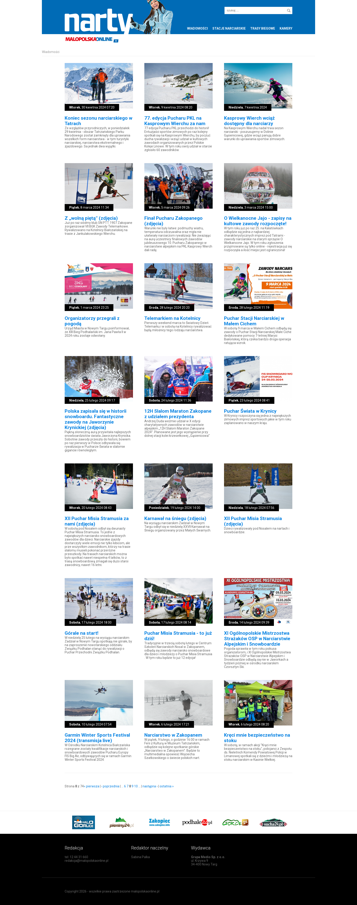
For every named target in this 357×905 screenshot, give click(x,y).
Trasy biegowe (262, 28)
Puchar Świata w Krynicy (250, 411)
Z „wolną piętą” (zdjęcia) (91, 218)
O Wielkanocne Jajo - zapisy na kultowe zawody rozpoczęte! (257, 220)
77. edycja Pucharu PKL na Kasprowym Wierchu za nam (174, 120)
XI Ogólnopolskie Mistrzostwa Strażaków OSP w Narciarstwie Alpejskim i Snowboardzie (257, 638)
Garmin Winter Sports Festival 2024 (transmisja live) (97, 737)
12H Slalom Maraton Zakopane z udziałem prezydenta (178, 413)
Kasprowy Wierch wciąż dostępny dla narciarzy (249, 120)
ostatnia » (167, 786)
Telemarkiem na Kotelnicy (172, 318)
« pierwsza (91, 786)
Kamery (286, 28)
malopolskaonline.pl (145, 891)
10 (136, 786)
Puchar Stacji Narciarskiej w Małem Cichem (254, 321)
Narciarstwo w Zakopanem (173, 735)
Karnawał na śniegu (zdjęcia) (175, 518)
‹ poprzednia (110, 786)
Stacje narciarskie (229, 28)
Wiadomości (197, 28)
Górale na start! (81, 633)
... (122, 786)
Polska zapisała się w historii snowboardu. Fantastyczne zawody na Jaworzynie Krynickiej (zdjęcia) (95, 419)
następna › (150, 786)
